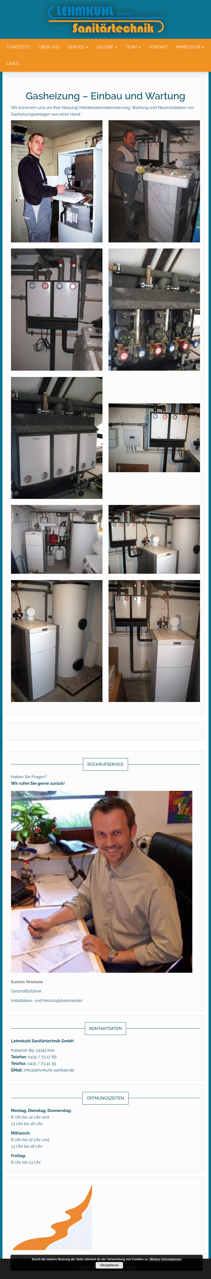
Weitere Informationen (165, 1259)
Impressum (190, 47)
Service (78, 47)
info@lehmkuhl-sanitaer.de (49, 1070)
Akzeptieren (109, 1265)
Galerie (106, 47)
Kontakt (158, 47)
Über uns (48, 47)
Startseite (18, 47)
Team (133, 47)
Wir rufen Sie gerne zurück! (38, 783)
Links (12, 63)
